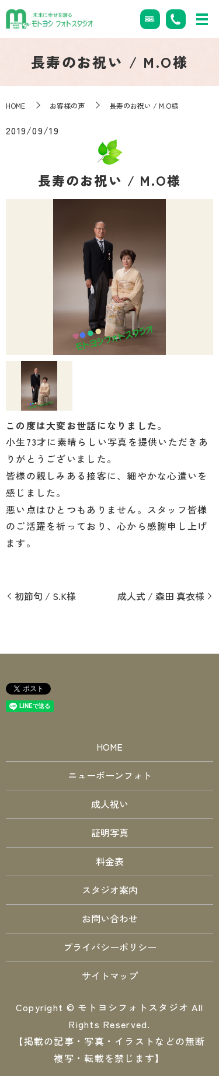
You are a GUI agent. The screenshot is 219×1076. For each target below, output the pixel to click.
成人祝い (109, 804)
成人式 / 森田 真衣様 (160, 595)
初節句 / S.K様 (45, 595)
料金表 (110, 861)
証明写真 (109, 832)
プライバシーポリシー (110, 947)
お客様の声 (67, 105)
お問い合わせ (110, 918)
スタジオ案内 (110, 890)
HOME (15, 105)
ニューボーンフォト (110, 775)
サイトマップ (110, 976)
